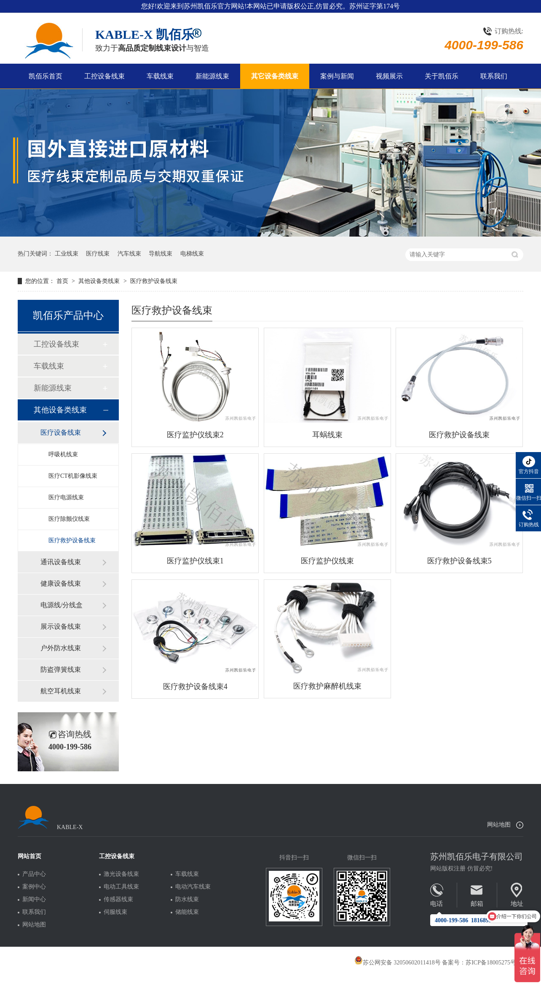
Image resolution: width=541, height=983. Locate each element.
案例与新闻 (337, 76)
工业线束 (66, 253)
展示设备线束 (60, 626)
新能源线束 (212, 76)
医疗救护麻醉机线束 (327, 686)
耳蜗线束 (327, 435)
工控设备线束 (104, 76)
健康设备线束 (60, 583)
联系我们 (493, 76)
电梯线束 (192, 253)
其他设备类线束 (99, 281)
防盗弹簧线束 (60, 669)
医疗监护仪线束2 (195, 435)
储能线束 (187, 912)
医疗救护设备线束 (153, 281)
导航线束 (160, 253)
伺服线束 (115, 912)
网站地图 (499, 824)
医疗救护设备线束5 (459, 561)
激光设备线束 (121, 874)
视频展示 (389, 76)
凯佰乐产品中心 (68, 315)
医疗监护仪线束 (327, 561)
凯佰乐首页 (45, 76)
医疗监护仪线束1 (195, 561)
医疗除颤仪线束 (69, 519)
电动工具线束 (121, 887)
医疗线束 (98, 253)
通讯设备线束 (60, 562)
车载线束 (160, 76)
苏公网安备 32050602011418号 (397, 962)
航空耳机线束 (60, 691)
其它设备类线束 (274, 76)
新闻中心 (34, 899)
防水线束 (187, 899)
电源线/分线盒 (61, 605)
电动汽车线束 (193, 887)
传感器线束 (118, 899)
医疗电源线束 (66, 497)
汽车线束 (129, 253)
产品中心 (34, 874)
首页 (63, 281)
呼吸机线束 (63, 454)
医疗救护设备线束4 (195, 686)
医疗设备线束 (60, 432)
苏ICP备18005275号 (491, 962)
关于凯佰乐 (441, 76)
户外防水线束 (60, 648)
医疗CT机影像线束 (72, 476)
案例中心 (34, 887)
